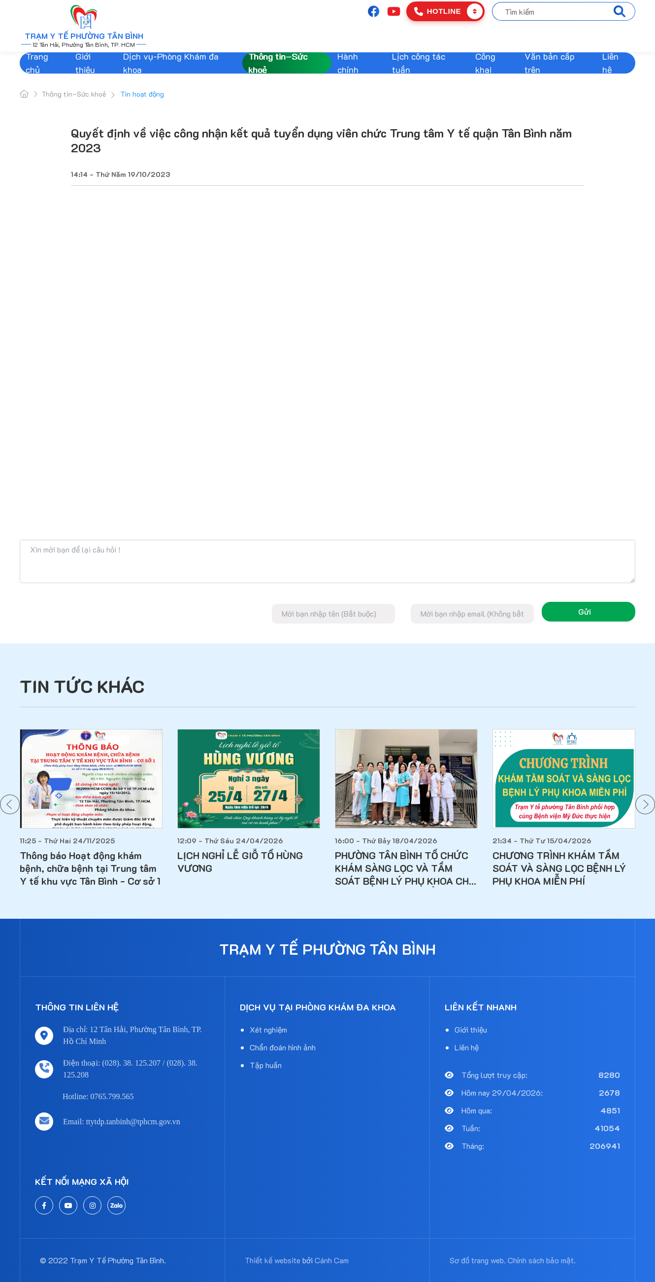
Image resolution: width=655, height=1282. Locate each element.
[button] (10, 804)
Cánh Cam (332, 1260)
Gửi (584, 611)
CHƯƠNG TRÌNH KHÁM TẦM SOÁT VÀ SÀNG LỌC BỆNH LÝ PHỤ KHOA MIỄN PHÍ (559, 868)
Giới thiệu (85, 62)
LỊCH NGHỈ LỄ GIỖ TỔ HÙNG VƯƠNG (240, 861)
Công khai (485, 62)
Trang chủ (37, 62)
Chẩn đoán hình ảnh (283, 1047)
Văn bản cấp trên (549, 62)
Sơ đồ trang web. (478, 1260)
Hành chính (348, 62)
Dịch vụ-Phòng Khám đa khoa (171, 62)
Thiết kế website (272, 1260)
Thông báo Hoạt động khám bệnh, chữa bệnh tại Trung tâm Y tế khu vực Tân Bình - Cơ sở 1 (90, 868)
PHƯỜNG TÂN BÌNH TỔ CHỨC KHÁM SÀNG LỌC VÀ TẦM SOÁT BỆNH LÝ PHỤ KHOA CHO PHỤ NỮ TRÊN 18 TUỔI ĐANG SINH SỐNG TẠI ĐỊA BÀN (405, 868)
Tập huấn (266, 1065)
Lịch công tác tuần (418, 62)
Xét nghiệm (268, 1029)
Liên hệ (610, 62)
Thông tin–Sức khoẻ (277, 62)
